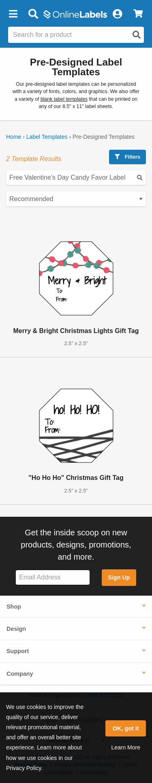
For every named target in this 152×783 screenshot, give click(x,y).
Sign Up (119, 577)
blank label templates (64, 99)
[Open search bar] (33, 14)
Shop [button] (13, 606)
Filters (127, 157)
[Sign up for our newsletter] (53, 577)
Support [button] (17, 651)
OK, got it (126, 728)
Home (13, 137)
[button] (13, 14)
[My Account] (117, 14)
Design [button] (16, 629)
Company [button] (19, 674)
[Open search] (136, 35)
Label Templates (47, 137)
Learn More (125, 747)
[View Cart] (138, 14)
